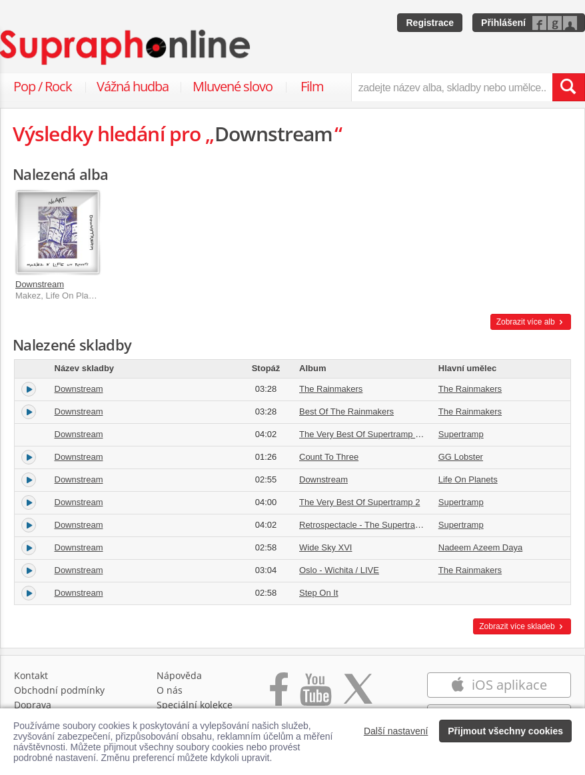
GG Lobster (460, 457)
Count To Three (328, 457)
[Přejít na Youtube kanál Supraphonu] (315, 696)
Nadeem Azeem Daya (480, 547)
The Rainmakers (330, 389)
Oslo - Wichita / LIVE (339, 570)
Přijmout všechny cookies (505, 731)
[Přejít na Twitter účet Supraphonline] (357, 696)
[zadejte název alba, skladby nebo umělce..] (451, 87)
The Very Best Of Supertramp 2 (359, 502)
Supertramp (461, 434)
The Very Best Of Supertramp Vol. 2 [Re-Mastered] (396, 434)
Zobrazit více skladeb (522, 626)
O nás (170, 690)
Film (312, 86)
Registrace (430, 22)
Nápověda (179, 675)
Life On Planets (468, 479)
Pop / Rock (42, 86)
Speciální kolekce (195, 704)
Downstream (39, 284)
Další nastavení (396, 731)
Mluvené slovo (233, 86)
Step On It (318, 593)
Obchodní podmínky (59, 690)
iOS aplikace (498, 685)
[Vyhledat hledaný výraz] (568, 87)
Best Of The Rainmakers (346, 411)
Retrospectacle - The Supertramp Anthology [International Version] (426, 525)
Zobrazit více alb (530, 322)
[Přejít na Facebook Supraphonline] (279, 696)
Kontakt (31, 675)
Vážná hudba (133, 86)
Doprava (32, 704)
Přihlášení (503, 22)
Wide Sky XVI (325, 547)
